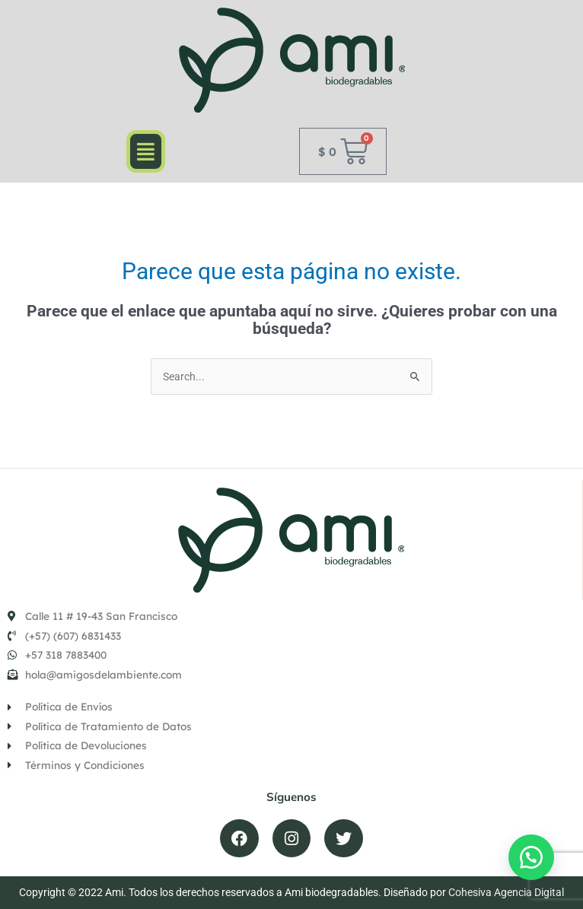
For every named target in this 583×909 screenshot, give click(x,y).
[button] (146, 151)
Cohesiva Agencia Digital (506, 892)
